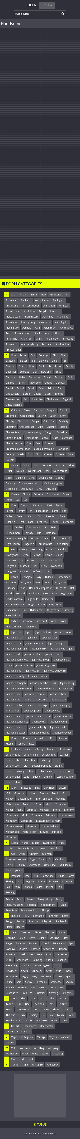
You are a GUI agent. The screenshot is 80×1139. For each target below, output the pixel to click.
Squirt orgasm (42, 965)
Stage (9, 943)
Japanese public (14, 705)
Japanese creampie (35, 694)
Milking (32, 793)
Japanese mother (37, 676)
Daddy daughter (53, 483)
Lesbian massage (15, 771)
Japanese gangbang (17, 721)
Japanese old (13, 699)
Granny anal (12, 555)
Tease (54, 1020)
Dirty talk (51, 488)
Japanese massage (16, 648)
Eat (18, 499)
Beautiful (11, 371)
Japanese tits (38, 721)
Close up (49, 443)
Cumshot (67, 437)
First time (42, 521)
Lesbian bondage (41, 765)
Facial (54, 521)
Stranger (22, 987)
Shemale (50, 932)
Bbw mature (13, 399)
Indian (14, 621)
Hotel (9, 593)
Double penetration (29, 483)
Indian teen (31, 626)
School (45, 943)
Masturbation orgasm (48, 820)
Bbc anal (10, 377)
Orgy (32, 859)
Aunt (8, 333)
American (47, 344)
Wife (13, 1048)
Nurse (25, 842)
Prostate (67, 881)
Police (39, 886)
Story (48, 954)
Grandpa (62, 549)
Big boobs (34, 377)
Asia (37, 327)
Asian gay (47, 316)
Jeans (9, 665)
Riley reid (47, 921)
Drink (32, 477)
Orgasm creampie (16, 859)
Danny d (20, 477)
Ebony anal (53, 494)
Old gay (21, 864)
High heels (67, 593)
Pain (8, 886)
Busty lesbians (14, 404)
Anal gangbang (29, 344)
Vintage (41, 1037)
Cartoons (63, 448)
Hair (24, 610)
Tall (19, 1004)
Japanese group (41, 659)
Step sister (61, 954)
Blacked (10, 366)
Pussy (41, 881)
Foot (14, 505)
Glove (59, 555)
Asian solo (45, 322)
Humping (68, 610)
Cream (48, 454)
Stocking (54, 937)
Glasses (24, 566)
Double (20, 470)
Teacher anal (13, 1020)
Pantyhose (48, 875)
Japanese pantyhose (17, 659)
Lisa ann (51, 749)
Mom (14, 787)
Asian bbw (11, 322)
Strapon (62, 948)
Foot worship (33, 527)
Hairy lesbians (13, 615)
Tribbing (33, 1015)
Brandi (47, 377)
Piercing (10, 892)
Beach (21, 366)
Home (41, 604)
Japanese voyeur (62, 732)
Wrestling (39, 1048)
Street (58, 976)
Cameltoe (62, 432)
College (59, 454)
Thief (64, 1020)
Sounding (37, 959)
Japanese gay (58, 699)
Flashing (10, 521)
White (35, 1053)
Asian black (63, 316)
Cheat (45, 437)
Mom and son (44, 798)
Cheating (11, 426)
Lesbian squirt (45, 771)
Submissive (12, 993)
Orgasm (33, 853)
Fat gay (34, 538)
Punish (50, 886)
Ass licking (11, 338)
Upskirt (15, 1026)
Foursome (67, 521)
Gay (13, 549)
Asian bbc (55, 311)
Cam (38, 443)
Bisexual (60, 382)
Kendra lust (40, 738)
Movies (44, 831)
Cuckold (63, 410)
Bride (70, 377)
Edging (66, 494)
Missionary (12, 815)
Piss (35, 875)
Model (9, 809)
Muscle (27, 804)
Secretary (46, 976)
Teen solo (41, 1020)
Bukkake (24, 371)
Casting (41, 415)
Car (53, 421)
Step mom (22, 959)
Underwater (46, 1026)
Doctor (60, 465)
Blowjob (43, 360)
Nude (62, 842)
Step (39, 954)
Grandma (11, 560)
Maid (48, 804)
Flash (31, 516)
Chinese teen (13, 432)
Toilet (32, 998)
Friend (45, 538)
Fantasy (28, 532)
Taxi (42, 998)
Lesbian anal (13, 776)
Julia (71, 648)
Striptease (56, 982)
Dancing (10, 483)
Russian (15, 915)
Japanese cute (52, 710)
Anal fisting (12, 305)
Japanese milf (13, 654)
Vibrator (10, 1042)
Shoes (9, 959)
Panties (27, 886)
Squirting (10, 954)
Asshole (26, 327)
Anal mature (63, 344)
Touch (60, 1015)
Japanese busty (37, 727)
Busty (48, 393)
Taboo (9, 1004)
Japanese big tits (57, 643)
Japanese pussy (32, 710)
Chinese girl (31, 437)
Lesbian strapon (65, 776)
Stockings (48, 948)
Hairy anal (25, 582)
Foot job (65, 538)
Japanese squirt (14, 716)
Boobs (48, 382)
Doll (47, 470)
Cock (70, 454)
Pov (19, 881)
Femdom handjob (16, 538)
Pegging (29, 881)
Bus (32, 355)
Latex (27, 749)
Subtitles (40, 993)
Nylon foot (55, 848)
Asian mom (50, 327)
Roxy (26, 915)
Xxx (13, 1059)
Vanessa (65, 1037)
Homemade (63, 577)
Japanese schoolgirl (55, 670)
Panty (59, 899)
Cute (40, 426)
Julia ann (32, 637)
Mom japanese (14, 826)
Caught (49, 432)
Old (13, 853)
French (20, 516)
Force (55, 510)
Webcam (25, 1048)
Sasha (49, 959)
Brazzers (11, 360)
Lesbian (15, 749)
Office (22, 853)
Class (55, 437)
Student (23, 948)
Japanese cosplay (61, 705)
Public (60, 875)
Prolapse (53, 881)
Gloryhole (11, 566)
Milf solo (57, 831)
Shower (35, 948)
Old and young (14, 870)
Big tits (56, 360)
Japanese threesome (35, 699)
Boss (58, 371)
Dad (35, 465)
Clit (19, 421)
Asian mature (31, 316)
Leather (63, 754)
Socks (24, 970)
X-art (30, 1059)
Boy (35, 371)
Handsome (12, 610)
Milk (37, 787)
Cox (29, 454)
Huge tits (61, 588)
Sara (18, 982)
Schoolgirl (37, 970)
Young (14, 1064)
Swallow (10, 948)
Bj (64, 360)
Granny (23, 549)
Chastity (51, 426)
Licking (59, 765)
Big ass (23, 360)
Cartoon (38, 410)
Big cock (10, 382)
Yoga (25, 1064)
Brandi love (55, 366)
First (8, 527)
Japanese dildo (58, 727)
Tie (43, 1015)
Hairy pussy (55, 604)
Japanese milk (38, 648)
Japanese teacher (39, 683)
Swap (49, 970)
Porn (17, 886)
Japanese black (14, 670)
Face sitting (62, 543)
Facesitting (42, 510)
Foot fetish (51, 527)
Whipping (53, 1048)
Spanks (43, 987)
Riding (9, 926)
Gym (41, 560)
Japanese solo (61, 659)
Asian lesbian (13, 311)
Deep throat (60, 470)
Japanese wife (57, 648)
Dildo (71, 465)
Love (56, 760)
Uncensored (29, 1026)
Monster (44, 809)
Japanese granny (45, 665)
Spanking (26, 932)
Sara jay (20, 943)
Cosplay (51, 410)
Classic (63, 426)
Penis (20, 899)
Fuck (39, 532)
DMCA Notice (49, 1133)
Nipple (35, 842)
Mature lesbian (49, 826)
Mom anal (60, 804)
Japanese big (67, 683)
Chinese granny (32, 432)
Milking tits (26, 820)
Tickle (51, 998)
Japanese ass (65, 688)
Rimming (33, 921)
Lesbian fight (31, 754)
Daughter (47, 465)
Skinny (42, 937)
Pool (60, 886)
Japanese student (39, 732)
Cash (21, 454)
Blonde (59, 393)
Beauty (69, 366)
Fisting (59, 505)
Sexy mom (12, 976)
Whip (25, 1053)
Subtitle (10, 987)
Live (31, 771)
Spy (71, 943)
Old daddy (65, 864)
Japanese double (44, 688)
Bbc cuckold (12, 393)
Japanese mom (63, 632)
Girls (35, 566)
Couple (36, 421)
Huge (31, 604)
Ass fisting (55, 294)
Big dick (67, 399)
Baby (22, 377)
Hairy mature (50, 593)
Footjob (24, 505)
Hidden (49, 577)
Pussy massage (14, 904)
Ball (25, 399)
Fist (30, 510)
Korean (15, 738)
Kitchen (62, 738)
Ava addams (42, 300)
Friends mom (13, 532)
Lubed (36, 776)
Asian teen (11, 344)
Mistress (31, 809)
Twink (71, 1015)
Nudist (9, 848)
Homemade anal (15, 604)
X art (21, 1059)
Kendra (21, 743)
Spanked (61, 959)
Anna (39, 338)
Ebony (26, 494)
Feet (49, 505)
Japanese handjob (16, 683)
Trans (51, 1004)
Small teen (11, 970)
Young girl (37, 1064)
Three (56, 1009)
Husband (11, 588)
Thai (23, 998)
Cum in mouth (14, 437)
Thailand (10, 1015)
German (36, 555)
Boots (41, 366)
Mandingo (49, 787)
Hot (72, 588)
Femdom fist (44, 543)
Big (33, 360)
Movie (38, 804)
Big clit (22, 382)
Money (9, 798)
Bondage (44, 355)
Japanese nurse (63, 716)
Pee (27, 875)
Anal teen (26, 300)
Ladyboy (38, 749)
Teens (9, 1009)
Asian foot (26, 338)
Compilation (27, 415)
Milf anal (50, 815)
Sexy (34, 976)
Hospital (20, 593)
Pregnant (16, 875)
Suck (53, 987)
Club (38, 454)
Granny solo (54, 560)
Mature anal (12, 804)
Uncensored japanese (18, 1031)
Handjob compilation (40, 588)
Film (54, 538)
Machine (60, 798)
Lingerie (48, 776)
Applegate (58, 300)
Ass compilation (31, 305)
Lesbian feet (49, 754)
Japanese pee (13, 694)
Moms (56, 809)
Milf (8, 793)
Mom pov (11, 820)
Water (45, 1053)
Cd (26, 421)
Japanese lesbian (15, 637)
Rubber (21, 921)
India (53, 621)
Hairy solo (60, 582)
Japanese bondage (37, 705)
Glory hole (56, 566)
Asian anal (11, 300)
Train (22, 1015)
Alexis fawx (66, 327)
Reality (20, 926)
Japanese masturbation (19, 688)
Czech (53, 415)
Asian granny (28, 322)
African (58, 333)
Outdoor (60, 859)
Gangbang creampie (17, 571)
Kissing (9, 743)
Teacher (62, 998)
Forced (9, 510)
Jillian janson (13, 710)
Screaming (11, 965)
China (27, 410)
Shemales (41, 982)
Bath (60, 388)
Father (9, 516)
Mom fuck (36, 815)
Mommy (69, 809)
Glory (44, 566)
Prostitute (11, 910)
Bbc (55, 355)
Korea (26, 738)
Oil (50, 859)
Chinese (15, 410)
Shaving (53, 993)
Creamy (10, 454)
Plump (45, 910)
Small (22, 954)
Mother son (12, 831)
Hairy (38, 577)
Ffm (40, 516)
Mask (20, 809)
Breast (9, 388)
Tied (27, 1004)
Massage (26, 787)
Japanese (16, 632)
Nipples (41, 848)
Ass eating (67, 338)
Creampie (11, 415)
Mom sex (11, 837)
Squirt (22, 937)
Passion (31, 904)
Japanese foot (53, 654)
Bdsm (23, 355)
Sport (57, 965)
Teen (14, 998)
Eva (25, 499)
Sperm (69, 976)
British (31, 388)
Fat (64, 510)
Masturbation (24, 798)
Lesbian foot (13, 754)
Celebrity (63, 421)
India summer (13, 626)
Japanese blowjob (16, 732)
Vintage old (27, 1037)
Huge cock (53, 610)
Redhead (61, 921)
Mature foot (29, 831)
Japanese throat (58, 694)
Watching (57, 1053)
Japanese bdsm (24, 665)
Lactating (44, 760)
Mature (62, 787)
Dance (14, 465)
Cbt (45, 421)
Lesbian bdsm (13, 760)
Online (9, 864)
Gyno (26, 555)
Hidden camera (14, 599)
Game (48, 555)
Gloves (31, 560)
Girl (21, 560)
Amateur (63, 305)
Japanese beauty (15, 676)
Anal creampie (43, 333)
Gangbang (37, 549)
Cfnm (63, 415)
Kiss (52, 738)
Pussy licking (45, 899)
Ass (67, 294)
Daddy (26, 465)
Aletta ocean (13, 316)
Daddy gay (27, 488)
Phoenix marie (48, 904)
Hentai (14, 577)
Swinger (33, 943)
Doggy (59, 477)
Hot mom (11, 582)
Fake (62, 516)
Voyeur (53, 1037)
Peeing (30, 899)
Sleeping (10, 937)
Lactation (30, 760)
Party (71, 875)
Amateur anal (13, 349)
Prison (9, 899)
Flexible (18, 527)
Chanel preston (14, 443)
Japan (28, 632)
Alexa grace (12, 327)
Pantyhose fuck (29, 910)
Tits (35, 1009)
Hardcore (34, 593)
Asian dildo (52, 338)
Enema (15, 494)
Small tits (27, 993)
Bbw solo (35, 382)
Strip (58, 970)
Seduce (69, 982)
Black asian (52, 399)
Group (49, 549)
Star (62, 987)
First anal (51, 532)
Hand (22, 588)
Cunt (29, 443)
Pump (62, 904)
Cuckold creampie (44, 448)
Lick (26, 765)
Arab (43, 294)
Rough (9, 921)
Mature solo (66, 815)
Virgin (14, 1037)
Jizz (54, 683)
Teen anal (38, 1004)
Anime (33, 294)
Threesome (22, 1009)
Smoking (26, 965)
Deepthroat (34, 470)
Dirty (39, 488)
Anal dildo (29, 311)
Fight (21, 521)
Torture (62, 1004)
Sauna (9, 982)
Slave (32, 937)
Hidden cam (36, 610)
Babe (41, 388)
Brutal (20, 388)
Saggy (24, 976)
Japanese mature (34, 643)
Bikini (51, 388)
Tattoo (28, 1020)
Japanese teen (14, 643)
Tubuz (31, 5)
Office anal (50, 864)
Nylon (14, 842)
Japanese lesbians (16, 727)
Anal (13, 294)
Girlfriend (37, 571)
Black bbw (37, 399)
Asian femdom (23, 333)
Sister (38, 932)
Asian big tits (61, 322)
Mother (44, 793)
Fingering (28, 543)
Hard (38, 582)
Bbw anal (46, 371)
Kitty (31, 743)
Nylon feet (49, 842)
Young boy (52, 1064)
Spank (61, 932)
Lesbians (65, 749)
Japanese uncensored (39, 716)
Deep (9, 477)
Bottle (26, 393)
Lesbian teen (13, 765)
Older (42, 859)
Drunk (9, 470)
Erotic (9, 499)
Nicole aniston (25, 848)
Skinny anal (59, 943)
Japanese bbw (43, 632)
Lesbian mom (64, 771)
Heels (47, 582)
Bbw (13, 355)
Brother (59, 377)
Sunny (28, 982)
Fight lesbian (13, 543)
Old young (34, 864)
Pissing (9, 881)
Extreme (38, 494)
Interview (27, 621)
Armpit (42, 311)
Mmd (55, 793)
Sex (31, 954)
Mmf (24, 815)
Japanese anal (49, 637)
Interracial (41, 621)
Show (68, 970)
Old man (47, 853)
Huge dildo (32, 599)
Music (65, 793)
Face (30, 521)
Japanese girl (33, 670)
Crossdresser (26, 426)
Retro (65, 915)
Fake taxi (51, 516)
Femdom (38, 505)
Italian (63, 621)
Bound (37, 393)
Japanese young (58, 721)
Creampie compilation (18, 448)
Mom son (19, 793)
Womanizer (12, 1053)
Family (21, 510)
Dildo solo (11, 488)
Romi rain (53, 915)
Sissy (65, 937)
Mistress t (31, 826)
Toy (51, 1015)
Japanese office (33, 654)
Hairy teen (48, 599)
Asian (23, 294)
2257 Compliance (32, 1133)
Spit (33, 987)
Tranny (45, 1009)
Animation (49, 305)
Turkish (67, 1009)
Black (64, 355)
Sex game (67, 993)
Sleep (14, 932)
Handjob (27, 577)
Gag (48, 571)
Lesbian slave (13, 782)
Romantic (38, 915)
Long (26, 776)
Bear (32, 366)
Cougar (10, 459)
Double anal (45, 477)
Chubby (10, 421)
